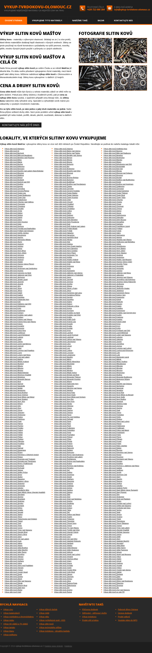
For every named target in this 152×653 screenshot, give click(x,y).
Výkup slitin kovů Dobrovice (64, 217)
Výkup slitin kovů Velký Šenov (16, 552)
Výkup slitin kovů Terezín (112, 515)
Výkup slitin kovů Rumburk (14, 466)
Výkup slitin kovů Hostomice (113, 257)
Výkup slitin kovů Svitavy (63, 508)
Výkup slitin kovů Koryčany (64, 311)
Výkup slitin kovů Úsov (62, 537)
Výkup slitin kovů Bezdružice (114, 158)
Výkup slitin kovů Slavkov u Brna (16, 481)
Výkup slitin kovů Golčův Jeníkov (17, 233)
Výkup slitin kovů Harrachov (64, 235)
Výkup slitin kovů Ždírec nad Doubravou (118, 581)
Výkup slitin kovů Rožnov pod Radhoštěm (69, 461)
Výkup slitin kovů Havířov (14, 237)
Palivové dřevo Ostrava (128, 609)
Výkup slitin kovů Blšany (112, 162)
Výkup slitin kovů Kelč (13, 302)
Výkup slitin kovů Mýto (111, 382)
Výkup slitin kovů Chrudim (14, 209)
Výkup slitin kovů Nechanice (113, 386)
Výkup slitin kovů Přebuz (14, 437)
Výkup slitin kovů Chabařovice (16, 200)
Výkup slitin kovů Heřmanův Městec (18, 240)
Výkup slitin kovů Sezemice (64, 475)
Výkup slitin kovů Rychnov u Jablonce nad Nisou (121, 466)
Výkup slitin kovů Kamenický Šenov (116, 293)
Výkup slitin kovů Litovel (63, 346)
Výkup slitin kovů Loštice (63, 351)
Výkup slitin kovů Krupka (63, 326)
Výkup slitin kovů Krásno (14, 324)
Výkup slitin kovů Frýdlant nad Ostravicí (19, 231)
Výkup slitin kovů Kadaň (13, 293)
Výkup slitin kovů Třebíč (112, 519)
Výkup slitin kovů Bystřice (14, 184)
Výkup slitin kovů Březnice (14, 173)
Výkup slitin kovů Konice (63, 308)
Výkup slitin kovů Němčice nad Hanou (68, 388)
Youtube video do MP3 (127, 620)
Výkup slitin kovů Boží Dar (113, 169)
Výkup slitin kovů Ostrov (112, 413)
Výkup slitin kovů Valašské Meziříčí (116, 541)
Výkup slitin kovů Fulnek (112, 231)
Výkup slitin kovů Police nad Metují (116, 430)
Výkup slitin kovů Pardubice (113, 415)
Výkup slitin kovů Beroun (63, 158)
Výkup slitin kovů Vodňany (14, 561)
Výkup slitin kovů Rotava (14, 457)
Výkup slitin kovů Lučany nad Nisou (18, 355)
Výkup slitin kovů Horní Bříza (15, 251)
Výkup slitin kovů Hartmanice (114, 235)
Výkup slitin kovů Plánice (14, 424)
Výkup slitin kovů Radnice (63, 446)
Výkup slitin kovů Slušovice (14, 484)
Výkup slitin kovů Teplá (111, 512)
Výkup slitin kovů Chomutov (15, 204)
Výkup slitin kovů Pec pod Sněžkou (67, 417)
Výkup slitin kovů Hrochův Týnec (115, 264)
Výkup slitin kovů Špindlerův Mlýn (17, 490)
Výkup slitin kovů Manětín (63, 357)
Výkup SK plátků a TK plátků (15, 624)
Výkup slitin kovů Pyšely (112, 444)
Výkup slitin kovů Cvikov (63, 211)
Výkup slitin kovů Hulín (62, 268)
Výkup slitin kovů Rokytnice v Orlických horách (22, 455)
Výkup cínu (8, 609)
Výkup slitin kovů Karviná (63, 297)
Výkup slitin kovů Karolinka (14, 297)
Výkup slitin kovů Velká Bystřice (16, 548)
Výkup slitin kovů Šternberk (15, 495)
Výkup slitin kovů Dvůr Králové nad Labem (69, 226)
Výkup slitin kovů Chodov (112, 202)
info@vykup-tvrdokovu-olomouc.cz (132, 9)
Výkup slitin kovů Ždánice (112, 579)
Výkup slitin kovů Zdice (62, 581)
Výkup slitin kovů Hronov (14, 266)
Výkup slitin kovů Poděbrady (113, 428)
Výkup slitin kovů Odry (13, 406)
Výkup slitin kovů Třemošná (64, 521)
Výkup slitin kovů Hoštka (63, 257)
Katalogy (68, 646)
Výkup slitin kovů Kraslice (112, 319)
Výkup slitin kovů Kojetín (112, 306)
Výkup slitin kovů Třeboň (14, 521)
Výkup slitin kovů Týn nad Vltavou (66, 528)
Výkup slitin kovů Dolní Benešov (66, 220)
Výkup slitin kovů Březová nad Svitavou (117, 173)
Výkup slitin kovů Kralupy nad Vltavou (18, 319)
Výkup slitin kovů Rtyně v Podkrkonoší (19, 464)
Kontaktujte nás (123, 20)
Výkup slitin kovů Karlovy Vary (114, 295)
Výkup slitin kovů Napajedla (15, 386)
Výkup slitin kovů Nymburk (113, 401)
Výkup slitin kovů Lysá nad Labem (17, 357)
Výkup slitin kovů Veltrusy (63, 552)
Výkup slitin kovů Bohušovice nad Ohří (117, 164)
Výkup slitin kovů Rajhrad (14, 448)
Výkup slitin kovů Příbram (112, 439)
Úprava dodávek (125, 613)
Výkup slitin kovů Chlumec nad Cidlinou (19, 202)
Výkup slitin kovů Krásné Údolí (114, 322)
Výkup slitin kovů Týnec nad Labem (116, 528)
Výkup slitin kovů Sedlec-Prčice (16, 472)
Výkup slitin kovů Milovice (14, 368)
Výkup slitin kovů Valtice (13, 543)
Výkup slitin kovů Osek (111, 410)
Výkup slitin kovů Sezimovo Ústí (115, 475)
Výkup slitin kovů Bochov (14, 164)
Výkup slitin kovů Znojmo (63, 590)
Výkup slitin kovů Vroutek (112, 566)
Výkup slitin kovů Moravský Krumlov (67, 379)
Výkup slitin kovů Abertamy (14, 149)
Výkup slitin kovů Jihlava (63, 286)
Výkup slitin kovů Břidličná (14, 175)
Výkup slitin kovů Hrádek (14, 262)
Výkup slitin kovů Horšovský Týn (66, 255)
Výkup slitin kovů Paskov (14, 417)
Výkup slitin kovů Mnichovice (114, 373)
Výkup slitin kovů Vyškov (112, 568)
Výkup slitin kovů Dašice (13, 213)
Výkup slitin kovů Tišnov (13, 517)
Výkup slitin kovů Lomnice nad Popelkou (19, 351)
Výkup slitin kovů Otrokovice (15, 415)
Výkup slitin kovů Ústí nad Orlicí (65, 539)
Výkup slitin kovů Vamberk (63, 543)
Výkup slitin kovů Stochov (14, 497)
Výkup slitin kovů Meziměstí (64, 364)
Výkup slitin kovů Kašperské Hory (17, 300)
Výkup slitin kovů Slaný (111, 477)
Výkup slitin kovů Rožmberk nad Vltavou (118, 459)
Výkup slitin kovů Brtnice (14, 178)
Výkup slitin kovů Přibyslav (14, 441)
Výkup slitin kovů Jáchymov (15, 277)
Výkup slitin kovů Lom (62, 348)
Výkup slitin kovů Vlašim (112, 559)
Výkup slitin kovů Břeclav (112, 171)
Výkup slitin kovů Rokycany (64, 452)
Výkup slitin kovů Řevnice (112, 450)
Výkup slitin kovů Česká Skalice (65, 193)
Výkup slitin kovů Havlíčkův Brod (66, 237)
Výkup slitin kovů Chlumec (113, 200)
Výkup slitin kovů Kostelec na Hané (67, 313)
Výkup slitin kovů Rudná (63, 464)
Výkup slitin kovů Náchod (14, 384)
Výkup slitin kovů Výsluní (14, 570)
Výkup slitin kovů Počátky (14, 428)
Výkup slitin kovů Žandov (14, 577)
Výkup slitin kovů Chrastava (15, 206)
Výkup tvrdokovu (89, 617)
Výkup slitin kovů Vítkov (112, 557)
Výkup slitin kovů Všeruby (14, 568)
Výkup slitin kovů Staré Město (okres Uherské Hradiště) (25, 492)
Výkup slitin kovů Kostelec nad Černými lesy (119, 313)
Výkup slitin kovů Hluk (62, 242)
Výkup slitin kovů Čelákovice (113, 186)
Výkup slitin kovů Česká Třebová (115, 193)
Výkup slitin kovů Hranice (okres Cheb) (117, 262)
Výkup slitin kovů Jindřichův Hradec (116, 288)
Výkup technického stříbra (50, 627)
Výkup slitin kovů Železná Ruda (65, 583)
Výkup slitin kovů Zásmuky (64, 577)
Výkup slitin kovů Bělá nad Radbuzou (117, 153)
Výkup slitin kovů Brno (62, 175)
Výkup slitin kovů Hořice (13, 249)
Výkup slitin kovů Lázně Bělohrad (115, 333)
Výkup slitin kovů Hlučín (13, 242)
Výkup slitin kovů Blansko (112, 160)
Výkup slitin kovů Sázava (14, 470)
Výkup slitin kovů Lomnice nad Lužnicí (117, 348)
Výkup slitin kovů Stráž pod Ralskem (116, 499)
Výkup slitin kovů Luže (111, 355)
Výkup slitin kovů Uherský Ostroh (66, 532)
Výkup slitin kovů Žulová (63, 592)
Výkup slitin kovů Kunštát (63, 328)
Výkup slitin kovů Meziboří (14, 364)
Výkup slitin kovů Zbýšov (63, 579)
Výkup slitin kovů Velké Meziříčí (16, 550)
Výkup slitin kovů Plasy (62, 424)
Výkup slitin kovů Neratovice (15, 390)
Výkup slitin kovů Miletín (63, 366)
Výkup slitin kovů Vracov (63, 563)
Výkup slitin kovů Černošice (15, 189)
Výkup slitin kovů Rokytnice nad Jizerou (118, 452)
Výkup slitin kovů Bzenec (14, 186)
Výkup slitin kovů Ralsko (112, 448)
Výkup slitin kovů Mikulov (14, 366)
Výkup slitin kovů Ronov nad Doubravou (68, 455)
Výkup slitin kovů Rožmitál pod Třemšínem (20, 461)
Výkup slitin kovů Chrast (112, 204)
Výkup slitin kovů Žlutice (13, 590)
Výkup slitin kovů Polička (14, 433)
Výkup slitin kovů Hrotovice (64, 266)
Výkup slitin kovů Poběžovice (114, 426)
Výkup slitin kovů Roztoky (112, 461)
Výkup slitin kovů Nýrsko (63, 404)
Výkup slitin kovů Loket (13, 348)
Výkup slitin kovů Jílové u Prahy (65, 288)
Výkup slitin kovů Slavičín (112, 479)
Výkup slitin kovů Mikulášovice (114, 364)
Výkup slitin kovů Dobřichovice (114, 215)
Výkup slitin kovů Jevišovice (113, 284)
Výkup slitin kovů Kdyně (112, 300)
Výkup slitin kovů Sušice (63, 506)
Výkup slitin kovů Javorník (14, 282)
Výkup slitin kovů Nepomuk (113, 388)
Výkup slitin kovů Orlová (13, 410)
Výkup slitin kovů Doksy (13, 220)
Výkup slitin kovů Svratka (14, 510)
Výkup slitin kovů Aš (12, 151)
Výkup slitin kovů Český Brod (114, 195)
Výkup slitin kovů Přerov (112, 437)
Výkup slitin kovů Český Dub (15, 198)
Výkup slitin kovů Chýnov (112, 209)
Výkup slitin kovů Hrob (62, 264)
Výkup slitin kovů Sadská (112, 468)
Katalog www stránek (54, 646)
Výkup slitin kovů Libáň (13, 339)
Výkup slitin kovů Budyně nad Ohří (17, 182)
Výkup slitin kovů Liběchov (113, 339)
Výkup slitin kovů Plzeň (62, 426)
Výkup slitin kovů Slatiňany (64, 479)
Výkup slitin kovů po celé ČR (114, 592)
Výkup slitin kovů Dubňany (113, 224)
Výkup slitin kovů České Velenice (66, 195)
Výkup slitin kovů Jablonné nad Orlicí (18, 275)
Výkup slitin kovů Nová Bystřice (16, 393)
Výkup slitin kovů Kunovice (14, 328)
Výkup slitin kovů (46, 624)
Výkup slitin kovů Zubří (13, 592)
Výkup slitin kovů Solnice (63, 488)
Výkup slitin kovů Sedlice (63, 472)
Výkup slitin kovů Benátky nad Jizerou (68, 155)
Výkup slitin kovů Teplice (14, 515)
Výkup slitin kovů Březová (63, 173)
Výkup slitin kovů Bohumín (64, 164)
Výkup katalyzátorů (11, 613)
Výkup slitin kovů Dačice (112, 211)
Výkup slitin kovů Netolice (63, 390)
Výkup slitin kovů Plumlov (14, 426)
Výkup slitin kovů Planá (62, 421)
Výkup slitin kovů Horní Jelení (114, 251)
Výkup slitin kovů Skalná (13, 477)
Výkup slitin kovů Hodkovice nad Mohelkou (119, 242)
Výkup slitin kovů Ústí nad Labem (17, 539)
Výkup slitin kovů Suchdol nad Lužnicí (117, 503)
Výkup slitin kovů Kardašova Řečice (67, 295)
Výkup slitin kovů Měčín (62, 359)
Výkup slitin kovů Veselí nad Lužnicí (67, 554)
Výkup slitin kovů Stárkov (63, 492)
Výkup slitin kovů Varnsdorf (113, 543)
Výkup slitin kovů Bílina (13, 160)
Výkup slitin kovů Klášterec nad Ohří (18, 304)
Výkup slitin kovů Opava (63, 408)
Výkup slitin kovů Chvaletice (64, 209)
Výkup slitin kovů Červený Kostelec (67, 191)
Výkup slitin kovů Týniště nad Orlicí (67, 530)
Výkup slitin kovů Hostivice (14, 257)
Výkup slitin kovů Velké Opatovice (66, 550)
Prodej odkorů (124, 617)
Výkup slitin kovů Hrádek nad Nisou (67, 262)
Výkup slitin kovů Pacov (62, 415)
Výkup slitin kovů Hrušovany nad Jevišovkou (21, 268)
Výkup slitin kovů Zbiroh (13, 579)
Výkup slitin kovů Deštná (14, 215)
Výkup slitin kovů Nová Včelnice (16, 395)
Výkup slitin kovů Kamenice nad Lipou (68, 293)
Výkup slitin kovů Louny (13, 353)
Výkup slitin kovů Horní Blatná (114, 249)
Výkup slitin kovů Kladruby (113, 302)
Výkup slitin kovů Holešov (63, 244)
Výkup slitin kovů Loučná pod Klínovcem (118, 351)
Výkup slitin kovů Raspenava (15, 450)
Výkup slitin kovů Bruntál (112, 178)
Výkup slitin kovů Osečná (63, 410)
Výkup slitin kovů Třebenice (64, 519)
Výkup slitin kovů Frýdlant (112, 229)
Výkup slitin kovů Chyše (13, 211)
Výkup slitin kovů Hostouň (14, 260)
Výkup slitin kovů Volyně (112, 561)
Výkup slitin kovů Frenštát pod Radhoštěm (20, 229)
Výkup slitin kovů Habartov (64, 233)
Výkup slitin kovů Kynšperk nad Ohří (116, 331)
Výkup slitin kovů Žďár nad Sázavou (18, 581)
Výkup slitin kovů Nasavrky (64, 386)
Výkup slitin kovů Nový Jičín (15, 401)
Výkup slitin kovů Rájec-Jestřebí (115, 446)
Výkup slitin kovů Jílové (13, 288)
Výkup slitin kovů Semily (112, 472)
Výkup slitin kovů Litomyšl (14, 346)
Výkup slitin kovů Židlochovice (65, 585)
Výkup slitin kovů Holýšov (14, 246)
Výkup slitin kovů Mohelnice (15, 377)
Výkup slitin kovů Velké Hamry (114, 548)
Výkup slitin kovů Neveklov (113, 390)
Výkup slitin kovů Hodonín (14, 244)
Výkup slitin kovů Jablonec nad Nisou (117, 273)
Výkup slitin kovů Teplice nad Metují (67, 515)
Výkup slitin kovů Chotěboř (64, 204)
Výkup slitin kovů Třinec (13, 526)
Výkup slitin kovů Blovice (63, 162)
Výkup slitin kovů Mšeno (63, 382)
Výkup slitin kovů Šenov (13, 475)
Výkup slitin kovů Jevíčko (63, 284)
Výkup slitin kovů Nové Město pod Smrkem (70, 397)
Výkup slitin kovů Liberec (14, 342)
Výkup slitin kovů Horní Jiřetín (15, 253)
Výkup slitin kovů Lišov (62, 344)
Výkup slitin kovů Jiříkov (13, 291)
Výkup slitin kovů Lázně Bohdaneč (17, 335)
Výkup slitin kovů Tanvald (14, 512)
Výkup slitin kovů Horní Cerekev (66, 251)
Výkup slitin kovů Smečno (63, 484)
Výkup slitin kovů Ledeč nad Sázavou (117, 335)
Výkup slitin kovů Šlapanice (15, 479)
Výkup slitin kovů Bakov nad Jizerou (67, 151)
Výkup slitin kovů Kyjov (62, 331)
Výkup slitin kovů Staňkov (63, 490)
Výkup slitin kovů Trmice (63, 526)
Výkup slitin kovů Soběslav (64, 486)
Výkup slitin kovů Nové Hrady (65, 395)
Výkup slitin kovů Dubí (62, 224)
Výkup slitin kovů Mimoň (63, 368)
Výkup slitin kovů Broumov (113, 175)
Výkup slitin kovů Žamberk (113, 574)
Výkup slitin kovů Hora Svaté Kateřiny (68, 246)
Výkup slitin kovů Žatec (111, 577)
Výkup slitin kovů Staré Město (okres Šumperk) (120, 490)
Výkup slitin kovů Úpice (13, 537)
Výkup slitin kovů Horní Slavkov (115, 253)
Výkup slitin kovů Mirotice (63, 370)
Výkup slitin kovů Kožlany (14, 317)
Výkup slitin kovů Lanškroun (15, 333)
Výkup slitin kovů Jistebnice (113, 291)
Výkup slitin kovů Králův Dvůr (64, 319)
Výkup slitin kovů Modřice (112, 375)
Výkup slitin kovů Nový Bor (64, 399)
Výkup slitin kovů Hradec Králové (66, 260)
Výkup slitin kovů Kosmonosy (114, 311)
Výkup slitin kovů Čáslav (63, 186)
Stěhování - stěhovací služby (94, 613)
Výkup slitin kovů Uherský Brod (16, 532)
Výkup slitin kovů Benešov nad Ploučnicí (19, 158)
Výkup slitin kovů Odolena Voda (115, 404)
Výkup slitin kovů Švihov (13, 508)
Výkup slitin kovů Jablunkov (113, 275)
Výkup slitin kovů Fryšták (63, 231)
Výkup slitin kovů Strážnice (14, 501)
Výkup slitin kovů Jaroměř (63, 280)
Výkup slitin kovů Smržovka (15, 486)
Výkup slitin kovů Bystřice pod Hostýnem (118, 184)
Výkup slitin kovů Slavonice (64, 481)
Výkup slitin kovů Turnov (13, 528)
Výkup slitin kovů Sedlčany (113, 470)
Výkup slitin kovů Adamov (63, 149)
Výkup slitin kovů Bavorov (112, 151)
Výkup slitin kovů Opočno (112, 408)
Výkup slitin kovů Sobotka (112, 486)
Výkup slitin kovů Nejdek (14, 388)
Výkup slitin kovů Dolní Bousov (114, 220)
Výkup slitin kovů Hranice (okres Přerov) (19, 264)
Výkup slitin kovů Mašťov (14, 359)
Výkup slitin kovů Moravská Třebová (67, 377)
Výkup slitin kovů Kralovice (113, 317)
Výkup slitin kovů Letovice (112, 337)
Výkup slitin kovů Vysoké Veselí (16, 572)
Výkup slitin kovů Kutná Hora (15, 331)
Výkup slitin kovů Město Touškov (115, 362)
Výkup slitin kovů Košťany (14, 313)
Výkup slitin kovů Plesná (112, 424)
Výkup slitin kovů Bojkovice (14, 167)
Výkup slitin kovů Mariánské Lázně (116, 357)
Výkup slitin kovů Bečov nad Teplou (67, 153)
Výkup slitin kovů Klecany (112, 304)
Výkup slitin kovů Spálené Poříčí (115, 488)
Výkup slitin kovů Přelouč (63, 437)
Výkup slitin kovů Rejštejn (63, 450)
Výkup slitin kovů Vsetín (63, 568)
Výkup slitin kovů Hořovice (14, 255)
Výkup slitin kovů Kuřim (112, 328)
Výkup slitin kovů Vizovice (14, 559)
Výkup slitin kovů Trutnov (112, 526)
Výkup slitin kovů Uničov (112, 535)
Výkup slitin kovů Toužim (63, 517)
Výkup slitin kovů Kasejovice (113, 297)
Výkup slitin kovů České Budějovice (18, 195)
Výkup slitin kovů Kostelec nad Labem (18, 315)
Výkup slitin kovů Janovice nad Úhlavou (118, 277)
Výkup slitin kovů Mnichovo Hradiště (18, 375)
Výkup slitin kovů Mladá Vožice (65, 373)
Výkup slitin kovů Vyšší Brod (64, 572)
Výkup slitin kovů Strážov (63, 501)
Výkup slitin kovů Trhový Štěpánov (116, 523)
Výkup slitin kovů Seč (62, 470)
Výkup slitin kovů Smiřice (112, 484)
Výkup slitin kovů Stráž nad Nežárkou (68, 499)
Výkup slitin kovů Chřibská (63, 206)
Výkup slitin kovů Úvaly (13, 541)
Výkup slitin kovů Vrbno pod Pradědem (19, 566)
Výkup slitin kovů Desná (112, 213)
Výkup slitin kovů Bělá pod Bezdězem (18, 155)
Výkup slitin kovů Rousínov (113, 457)
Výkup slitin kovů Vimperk (63, 557)
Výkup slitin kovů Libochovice (65, 342)
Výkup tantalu (9, 627)
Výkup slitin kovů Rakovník (64, 448)
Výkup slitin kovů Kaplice (14, 295)
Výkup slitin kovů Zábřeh (112, 572)
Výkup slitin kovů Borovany (14, 169)
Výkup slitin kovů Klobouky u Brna (66, 306)
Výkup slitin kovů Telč (62, 512)
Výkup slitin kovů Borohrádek (114, 167)
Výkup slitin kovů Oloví (13, 408)
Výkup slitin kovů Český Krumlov (66, 198)
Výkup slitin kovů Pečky (112, 417)
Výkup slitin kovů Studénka (64, 503)
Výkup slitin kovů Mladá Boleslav (17, 373)
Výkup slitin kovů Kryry (111, 326)
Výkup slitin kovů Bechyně (14, 153)
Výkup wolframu (10, 635)
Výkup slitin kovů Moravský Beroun (17, 379)
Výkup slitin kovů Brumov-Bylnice (66, 178)
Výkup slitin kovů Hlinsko (63, 240)
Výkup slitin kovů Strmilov (14, 503)
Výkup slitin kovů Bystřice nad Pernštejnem (70, 184)
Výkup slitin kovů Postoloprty (114, 433)
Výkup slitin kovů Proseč (112, 441)
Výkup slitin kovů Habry (112, 233)
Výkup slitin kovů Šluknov (112, 481)
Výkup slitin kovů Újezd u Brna (16, 535)
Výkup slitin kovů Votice (13, 563)
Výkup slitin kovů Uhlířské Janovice (116, 532)
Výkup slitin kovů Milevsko (113, 366)
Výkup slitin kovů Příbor (62, 439)
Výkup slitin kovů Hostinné (113, 255)
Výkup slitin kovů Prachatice (64, 435)
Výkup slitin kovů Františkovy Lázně (116, 226)
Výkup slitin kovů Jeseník (14, 284)
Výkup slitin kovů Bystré (112, 182)
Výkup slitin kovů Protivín (63, 444)
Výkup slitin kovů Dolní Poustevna (66, 222)
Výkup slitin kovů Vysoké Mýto (65, 570)
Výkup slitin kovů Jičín (13, 286)
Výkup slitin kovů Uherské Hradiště (116, 530)
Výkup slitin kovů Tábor (62, 510)
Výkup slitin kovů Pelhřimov (15, 419)
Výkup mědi (44, 613)
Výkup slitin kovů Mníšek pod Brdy (66, 375)
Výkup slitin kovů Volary (62, 561)
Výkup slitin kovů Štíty (111, 495)
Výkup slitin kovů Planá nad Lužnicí (116, 421)
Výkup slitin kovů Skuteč (63, 477)
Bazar (101, 20)
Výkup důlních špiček (48, 609)
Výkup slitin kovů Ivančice (112, 271)
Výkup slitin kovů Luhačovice (64, 355)
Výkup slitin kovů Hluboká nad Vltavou (117, 240)
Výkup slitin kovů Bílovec (63, 160)
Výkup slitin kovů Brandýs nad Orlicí (67, 171)
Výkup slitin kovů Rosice (112, 455)
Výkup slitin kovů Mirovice (112, 370)
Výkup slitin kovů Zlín (62, 588)
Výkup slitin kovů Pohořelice (64, 430)
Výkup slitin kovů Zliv (111, 588)
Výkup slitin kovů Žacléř (13, 574)
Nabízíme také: (80, 20)
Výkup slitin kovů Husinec (14, 271)
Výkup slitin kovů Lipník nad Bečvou (18, 344)
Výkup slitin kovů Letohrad (63, 337)
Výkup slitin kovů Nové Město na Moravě (118, 395)
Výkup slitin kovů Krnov (112, 324)
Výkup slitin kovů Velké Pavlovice (115, 550)
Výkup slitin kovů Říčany (14, 452)
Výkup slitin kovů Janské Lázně (16, 280)
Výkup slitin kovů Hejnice (112, 237)
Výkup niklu (44, 617)
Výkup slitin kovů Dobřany (63, 215)
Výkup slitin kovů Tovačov (112, 517)
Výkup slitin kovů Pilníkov (112, 419)
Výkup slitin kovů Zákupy (63, 574)
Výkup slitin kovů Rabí (13, 446)
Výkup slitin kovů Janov (62, 277)
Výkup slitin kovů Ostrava (63, 413)
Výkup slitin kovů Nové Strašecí (16, 399)
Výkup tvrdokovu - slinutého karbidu (54, 631)
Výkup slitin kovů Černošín (64, 189)
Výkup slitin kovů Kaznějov (64, 300)
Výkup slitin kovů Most (13, 382)
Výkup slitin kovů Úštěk (111, 537)
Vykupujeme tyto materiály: (47, 20)
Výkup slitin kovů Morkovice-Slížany (116, 379)
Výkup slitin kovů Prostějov (14, 444)
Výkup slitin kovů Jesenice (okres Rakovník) (119, 282)
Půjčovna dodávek (90, 609)
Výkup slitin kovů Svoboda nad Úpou (116, 508)
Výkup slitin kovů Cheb (62, 200)
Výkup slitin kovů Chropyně (113, 206)
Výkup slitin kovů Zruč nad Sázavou (116, 590)
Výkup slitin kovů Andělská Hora (115, 149)
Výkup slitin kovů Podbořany (64, 428)
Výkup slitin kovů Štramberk (15, 499)
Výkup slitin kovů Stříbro (112, 501)
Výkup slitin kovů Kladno (63, 302)
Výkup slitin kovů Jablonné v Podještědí (68, 275)
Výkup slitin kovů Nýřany (14, 404)
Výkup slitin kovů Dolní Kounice (16, 222)
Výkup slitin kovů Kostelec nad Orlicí (67, 315)
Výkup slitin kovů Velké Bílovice (65, 548)
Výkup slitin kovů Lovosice (63, 353)
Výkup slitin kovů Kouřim (112, 315)
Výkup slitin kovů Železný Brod (16, 585)
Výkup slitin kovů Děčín (62, 213)
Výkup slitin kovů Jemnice (63, 282)
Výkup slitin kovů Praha (112, 435)
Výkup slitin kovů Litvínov (112, 346)
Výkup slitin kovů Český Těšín (114, 198)
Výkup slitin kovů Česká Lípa (15, 193)
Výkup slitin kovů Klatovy (63, 304)
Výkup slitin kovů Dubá (13, 224)
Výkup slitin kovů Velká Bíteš (114, 546)
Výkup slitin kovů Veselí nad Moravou (117, 554)
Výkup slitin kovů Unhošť (63, 535)
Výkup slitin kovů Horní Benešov (66, 249)
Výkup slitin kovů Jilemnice (113, 286)
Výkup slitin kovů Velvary (112, 552)
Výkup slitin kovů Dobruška (113, 217)
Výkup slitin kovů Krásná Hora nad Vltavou (20, 322)
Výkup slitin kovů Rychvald (14, 468)
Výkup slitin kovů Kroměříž (14, 326)
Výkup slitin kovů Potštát (14, 435)
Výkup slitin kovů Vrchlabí (63, 566)
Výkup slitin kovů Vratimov (113, 563)
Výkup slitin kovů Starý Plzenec (115, 492)
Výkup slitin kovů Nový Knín (64, 401)
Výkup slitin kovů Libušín (112, 342)
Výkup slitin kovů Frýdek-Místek (65, 229)
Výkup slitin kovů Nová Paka (64, 393)
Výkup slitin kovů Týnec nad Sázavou (18, 530)
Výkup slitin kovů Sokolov (14, 488)
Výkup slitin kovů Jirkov (62, 291)
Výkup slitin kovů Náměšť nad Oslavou (117, 384)
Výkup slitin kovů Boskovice (64, 169)
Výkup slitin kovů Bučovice (64, 180)
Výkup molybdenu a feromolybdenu (18, 617)
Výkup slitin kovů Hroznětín (113, 266)
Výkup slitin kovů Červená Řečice (17, 191)
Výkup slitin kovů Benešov (113, 155)
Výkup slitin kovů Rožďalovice (65, 459)
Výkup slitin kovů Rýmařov (64, 468)
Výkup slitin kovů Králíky (63, 317)
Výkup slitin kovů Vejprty (13, 546)
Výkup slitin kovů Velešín (63, 546)
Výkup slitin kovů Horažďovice (114, 246)
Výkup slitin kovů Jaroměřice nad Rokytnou (119, 280)
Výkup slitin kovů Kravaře (63, 324)
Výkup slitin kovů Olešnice (63, 406)
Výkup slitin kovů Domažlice (113, 222)
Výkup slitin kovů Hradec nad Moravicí (117, 260)
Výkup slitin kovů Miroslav (112, 368)
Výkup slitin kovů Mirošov (14, 370)
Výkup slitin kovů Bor (61, 167)
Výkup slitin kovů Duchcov (14, 226)
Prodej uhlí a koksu (90, 620)
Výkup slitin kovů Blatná (13, 162)
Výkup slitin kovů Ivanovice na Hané (18, 273)
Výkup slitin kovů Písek (13, 421)
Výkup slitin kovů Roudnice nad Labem (68, 457)
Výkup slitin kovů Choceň (63, 202)
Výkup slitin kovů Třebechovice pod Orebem (21, 519)
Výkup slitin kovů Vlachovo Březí (66, 559)
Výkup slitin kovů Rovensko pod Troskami (20, 459)
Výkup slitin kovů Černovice (113, 189)
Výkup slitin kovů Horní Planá (65, 253)
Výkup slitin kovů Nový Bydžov (114, 399)
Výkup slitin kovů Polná (62, 433)
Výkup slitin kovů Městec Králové (17, 362)
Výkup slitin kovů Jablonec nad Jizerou (68, 273)
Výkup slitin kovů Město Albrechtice (67, 362)
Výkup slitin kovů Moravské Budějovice (117, 377)
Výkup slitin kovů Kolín (13, 308)
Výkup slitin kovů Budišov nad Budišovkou (118, 180)
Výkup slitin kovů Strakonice (113, 497)
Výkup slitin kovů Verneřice (14, 554)
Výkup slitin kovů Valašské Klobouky (67, 541)
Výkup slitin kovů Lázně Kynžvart (66, 335)
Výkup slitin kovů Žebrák (14, 583)
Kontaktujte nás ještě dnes (20, 125)
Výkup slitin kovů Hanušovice (15, 235)
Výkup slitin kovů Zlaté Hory (15, 588)
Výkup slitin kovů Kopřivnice (15, 311)
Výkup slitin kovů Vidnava (14, 557)
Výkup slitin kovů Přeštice (14, 439)
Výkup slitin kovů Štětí (62, 495)
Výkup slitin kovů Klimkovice (15, 306)
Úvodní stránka (13, 20)
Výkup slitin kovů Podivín (14, 430)
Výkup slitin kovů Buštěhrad (64, 182)
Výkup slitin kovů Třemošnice (114, 521)
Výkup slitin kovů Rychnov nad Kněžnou (68, 466)
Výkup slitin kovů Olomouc (113, 406)
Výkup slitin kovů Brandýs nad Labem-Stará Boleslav (24, 171)
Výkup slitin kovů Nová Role (113, 393)
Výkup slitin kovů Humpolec (113, 268)
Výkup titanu (8, 631)
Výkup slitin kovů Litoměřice (113, 344)
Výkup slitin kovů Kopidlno (113, 308)
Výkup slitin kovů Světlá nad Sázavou (117, 506)
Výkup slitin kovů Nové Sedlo (114, 397)
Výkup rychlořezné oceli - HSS (52, 620)
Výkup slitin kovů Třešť (13, 523)
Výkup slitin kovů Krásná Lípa (65, 322)
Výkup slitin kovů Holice (112, 244)
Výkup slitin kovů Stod (62, 497)
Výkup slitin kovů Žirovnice (113, 585)
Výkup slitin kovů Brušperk (14, 180)
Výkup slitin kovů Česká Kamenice (116, 191)
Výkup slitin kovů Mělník (112, 359)
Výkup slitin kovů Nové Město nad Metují (19, 397)
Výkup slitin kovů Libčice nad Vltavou (67, 339)
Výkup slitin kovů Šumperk (14, 506)
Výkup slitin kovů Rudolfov (113, 464)
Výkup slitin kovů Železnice (113, 583)
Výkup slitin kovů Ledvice (14, 337)
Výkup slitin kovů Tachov (112, 510)
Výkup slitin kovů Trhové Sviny (65, 523)
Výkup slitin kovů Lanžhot (63, 333)
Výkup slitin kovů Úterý (111, 539)
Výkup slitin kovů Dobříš (13, 217)
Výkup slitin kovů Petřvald (63, 419)
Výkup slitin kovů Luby (111, 353)
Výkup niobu (8, 620)
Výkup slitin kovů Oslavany (14, 413)
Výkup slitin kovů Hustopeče (64, 271)
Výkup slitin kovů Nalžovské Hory (66, 384)
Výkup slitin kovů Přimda (63, 441)
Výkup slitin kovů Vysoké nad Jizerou (117, 570)
